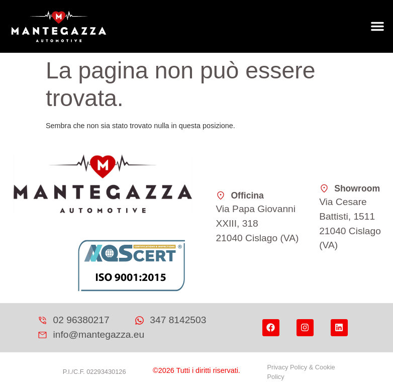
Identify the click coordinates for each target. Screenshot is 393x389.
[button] (377, 26)
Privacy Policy (287, 367)
